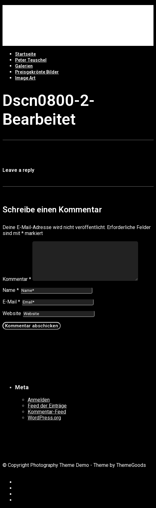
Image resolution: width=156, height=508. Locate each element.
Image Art (25, 77)
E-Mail (11, 302)
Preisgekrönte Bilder (37, 71)
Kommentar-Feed (47, 412)
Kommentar (17, 279)
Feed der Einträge (47, 406)
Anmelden (39, 400)
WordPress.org (44, 418)
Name (11, 290)
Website (12, 313)
